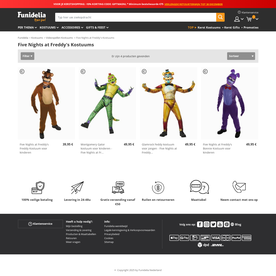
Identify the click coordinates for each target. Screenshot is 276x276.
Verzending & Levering (78, 230)
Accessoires (71, 27)
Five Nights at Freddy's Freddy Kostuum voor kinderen (34, 148)
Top (191, 27)
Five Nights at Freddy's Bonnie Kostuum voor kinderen (217, 148)
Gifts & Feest (95, 27)
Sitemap (109, 242)
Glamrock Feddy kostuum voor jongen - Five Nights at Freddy (159, 148)
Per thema (26, 27)
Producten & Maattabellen (81, 234)
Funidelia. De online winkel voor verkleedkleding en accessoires (32, 17)
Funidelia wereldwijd (115, 226)
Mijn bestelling (74, 226)
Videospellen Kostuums (59, 37)
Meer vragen (73, 242)
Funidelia (23, 37)
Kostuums (48, 27)
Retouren (71, 238)
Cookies (108, 238)
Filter (26, 56)
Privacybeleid (111, 234)
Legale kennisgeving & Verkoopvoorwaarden (129, 230)
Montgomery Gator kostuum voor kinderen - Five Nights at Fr (96, 148)
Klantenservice (40, 224)
